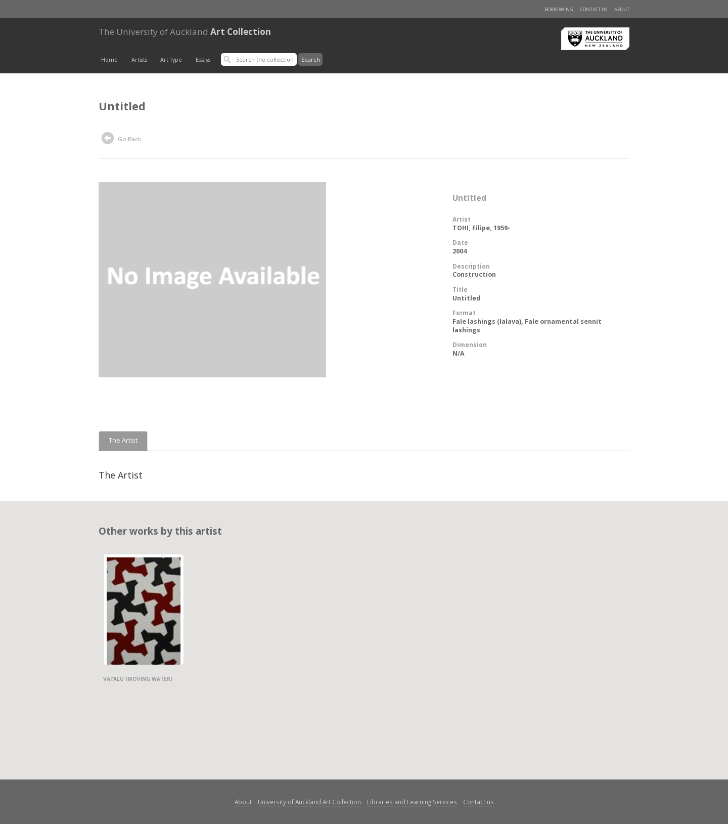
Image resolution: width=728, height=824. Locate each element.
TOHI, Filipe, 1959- (481, 228)
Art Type (171, 59)
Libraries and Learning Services (412, 802)
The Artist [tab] (123, 440)
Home (109, 59)
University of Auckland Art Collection (309, 802)
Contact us (593, 9)
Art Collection (185, 31)
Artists (139, 59)
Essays (203, 59)
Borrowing (558, 9)
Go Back (121, 139)
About (621, 9)
